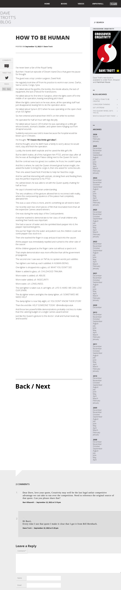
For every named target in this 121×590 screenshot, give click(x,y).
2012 (95, 312)
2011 (95, 344)
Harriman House (103, 82)
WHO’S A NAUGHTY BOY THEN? (104, 116)
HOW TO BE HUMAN (43, 37)
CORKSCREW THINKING (101, 104)
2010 (95, 376)
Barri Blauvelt (28, 502)
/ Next (40, 386)
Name (19, 578)
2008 (95, 439)
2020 (95, 305)
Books (64, 3)
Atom (9, 89)
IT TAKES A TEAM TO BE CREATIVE (101, 100)
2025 (95, 146)
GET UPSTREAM (98, 108)
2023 (95, 209)
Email (19, 585)
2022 (95, 241)
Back (22, 386)
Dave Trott (48, 46)
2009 (95, 408)
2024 (95, 178)
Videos (81, 3)
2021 (95, 273)
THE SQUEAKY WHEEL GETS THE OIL (103, 112)
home (47, 3)
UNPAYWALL (98, 3)
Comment (21, 551)
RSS (4, 89)
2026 (95, 134)
